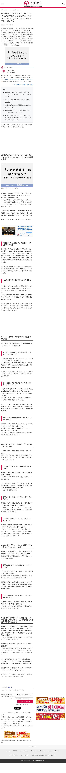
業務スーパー (9, 79)
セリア (22, 79)
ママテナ (50, 751)
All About (56, 751)
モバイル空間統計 (25, 755)
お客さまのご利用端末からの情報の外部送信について (44, 755)
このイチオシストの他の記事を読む (23, 84)
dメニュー (33, 751)
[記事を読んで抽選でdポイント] (50, 716)
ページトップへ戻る (33, 747)
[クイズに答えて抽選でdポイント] (50, 708)
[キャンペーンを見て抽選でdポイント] (50, 702)
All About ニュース (13, 755)
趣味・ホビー (4, 10)
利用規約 (15, 751)
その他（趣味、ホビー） (15, 10)
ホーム (8, 751)
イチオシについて (24, 751)
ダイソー (17, 79)
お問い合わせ (42, 751)
